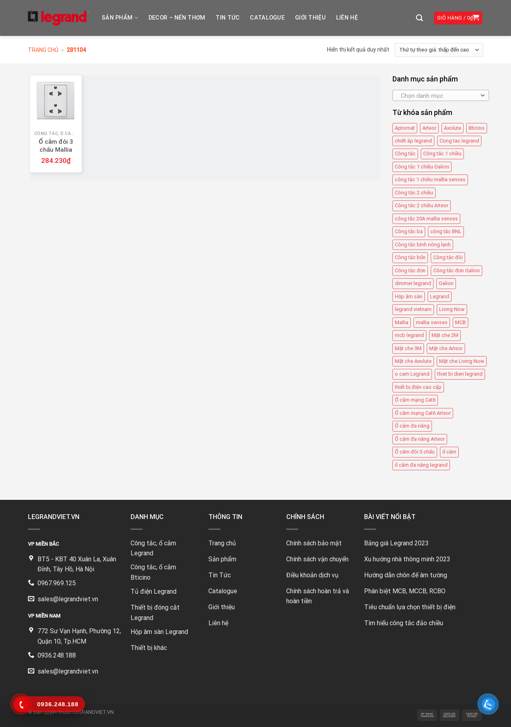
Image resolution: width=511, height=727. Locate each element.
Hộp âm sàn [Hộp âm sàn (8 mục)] (408, 296)
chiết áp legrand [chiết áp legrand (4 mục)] (413, 141)
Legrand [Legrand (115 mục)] (439, 296)
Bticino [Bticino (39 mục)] (477, 128)
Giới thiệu (310, 17)
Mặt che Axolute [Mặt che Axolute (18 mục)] (413, 361)
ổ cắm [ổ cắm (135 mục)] (449, 452)
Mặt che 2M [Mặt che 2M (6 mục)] (445, 335)
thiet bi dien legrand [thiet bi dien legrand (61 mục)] (460, 374)
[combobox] (440, 95)
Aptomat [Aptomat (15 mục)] (405, 128)
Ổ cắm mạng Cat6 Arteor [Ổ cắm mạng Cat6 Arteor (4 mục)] (423, 413)
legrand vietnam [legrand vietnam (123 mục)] (413, 309)
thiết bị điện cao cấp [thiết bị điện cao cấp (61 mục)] (418, 387)
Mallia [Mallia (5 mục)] (401, 322)
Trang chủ (43, 50)
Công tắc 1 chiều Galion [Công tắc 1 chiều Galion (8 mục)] (422, 167)
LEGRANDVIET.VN (93, 712)
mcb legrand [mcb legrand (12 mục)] (409, 335)
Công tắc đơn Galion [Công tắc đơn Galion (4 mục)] (456, 270)
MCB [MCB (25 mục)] (460, 322)
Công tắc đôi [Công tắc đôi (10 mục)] (448, 257)
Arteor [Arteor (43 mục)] (429, 128)
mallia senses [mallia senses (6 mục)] (432, 322)
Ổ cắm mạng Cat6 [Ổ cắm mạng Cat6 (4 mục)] (415, 400)
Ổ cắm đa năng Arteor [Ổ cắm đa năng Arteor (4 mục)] (420, 439)
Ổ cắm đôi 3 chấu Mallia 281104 (56, 149)
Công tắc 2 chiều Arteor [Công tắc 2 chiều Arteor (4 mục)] (421, 205)
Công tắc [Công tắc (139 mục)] (405, 154)
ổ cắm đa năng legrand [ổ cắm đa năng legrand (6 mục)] (421, 465)
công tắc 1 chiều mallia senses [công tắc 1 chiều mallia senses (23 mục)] (430, 179)
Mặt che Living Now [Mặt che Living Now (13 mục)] (461, 361)
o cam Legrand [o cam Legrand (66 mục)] (412, 374)
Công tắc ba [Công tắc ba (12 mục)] (409, 231)
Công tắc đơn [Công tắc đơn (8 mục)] (410, 270)
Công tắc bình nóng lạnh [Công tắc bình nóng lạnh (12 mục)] (423, 245)
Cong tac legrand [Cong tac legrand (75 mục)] (459, 141)
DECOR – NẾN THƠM (177, 17)
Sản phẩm (120, 18)
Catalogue (267, 17)
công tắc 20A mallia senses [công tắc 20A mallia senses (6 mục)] (426, 219)
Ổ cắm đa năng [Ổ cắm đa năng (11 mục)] (412, 426)
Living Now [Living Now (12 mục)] (452, 309)
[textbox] (438, 95)
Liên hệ (347, 17)
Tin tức (228, 17)
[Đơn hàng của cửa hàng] (439, 50)
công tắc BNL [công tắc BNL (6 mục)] (445, 231)
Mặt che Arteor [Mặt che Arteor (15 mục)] (446, 348)
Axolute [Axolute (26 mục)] (452, 128)
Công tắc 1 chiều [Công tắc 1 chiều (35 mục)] (442, 154)
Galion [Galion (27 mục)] (446, 283)
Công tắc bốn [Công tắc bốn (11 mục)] (410, 257)
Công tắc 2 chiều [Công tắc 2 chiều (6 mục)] (414, 193)
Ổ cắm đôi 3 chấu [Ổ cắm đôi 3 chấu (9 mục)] (415, 452)
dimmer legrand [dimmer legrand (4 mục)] (413, 283)
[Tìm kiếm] (419, 18)
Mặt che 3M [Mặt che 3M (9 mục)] (408, 348)
